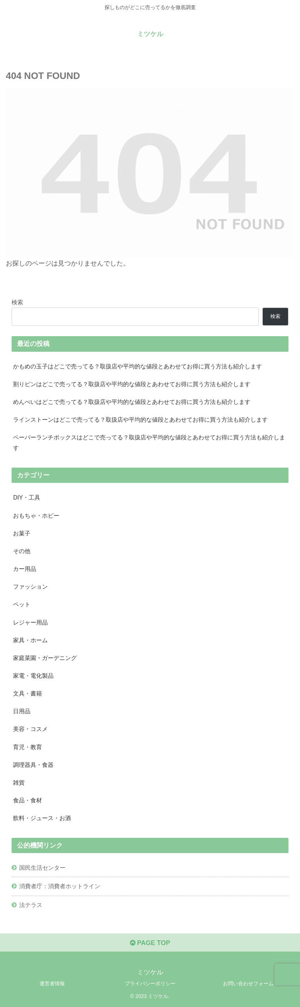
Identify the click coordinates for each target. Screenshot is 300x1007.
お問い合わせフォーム (248, 983)
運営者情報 (52, 983)
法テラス (30, 905)
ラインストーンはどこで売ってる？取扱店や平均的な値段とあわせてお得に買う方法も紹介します (140, 419)
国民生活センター (42, 867)
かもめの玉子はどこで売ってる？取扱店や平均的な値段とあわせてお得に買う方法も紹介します (137, 366)
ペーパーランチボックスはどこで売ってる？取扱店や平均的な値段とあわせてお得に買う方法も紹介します (149, 442)
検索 (17, 302)
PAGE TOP (150, 943)
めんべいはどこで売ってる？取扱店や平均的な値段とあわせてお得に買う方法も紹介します (131, 401)
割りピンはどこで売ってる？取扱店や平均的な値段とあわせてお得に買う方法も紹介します (131, 384)
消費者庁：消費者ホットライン (59, 886)
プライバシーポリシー (150, 983)
